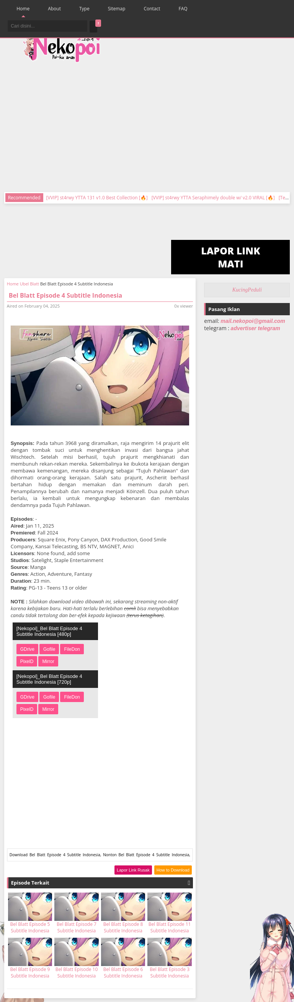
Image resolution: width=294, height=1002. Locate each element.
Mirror (48, 661)
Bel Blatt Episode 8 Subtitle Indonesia (123, 927)
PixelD (27, 661)
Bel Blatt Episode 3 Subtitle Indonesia (169, 972)
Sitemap (117, 8)
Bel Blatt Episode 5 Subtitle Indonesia (30, 927)
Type (84, 8)
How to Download (173, 870)
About (54, 8)
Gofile (49, 649)
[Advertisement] (189, 122)
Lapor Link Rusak (133, 870)
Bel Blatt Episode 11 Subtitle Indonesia (170, 927)
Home (22, 8)
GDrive (27, 649)
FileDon (72, 649)
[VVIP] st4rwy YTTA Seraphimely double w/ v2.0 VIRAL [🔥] (213, 197)
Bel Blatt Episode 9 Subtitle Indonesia (30, 972)
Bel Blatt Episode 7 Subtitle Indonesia (76, 927)
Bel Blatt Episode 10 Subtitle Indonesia (77, 972)
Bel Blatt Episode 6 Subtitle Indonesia (123, 972)
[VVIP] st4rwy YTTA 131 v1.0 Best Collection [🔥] (97, 197)
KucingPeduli (247, 290)
